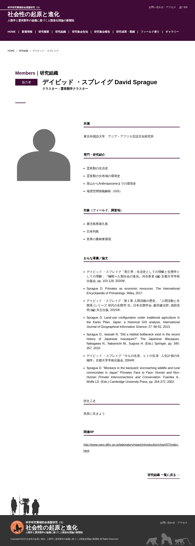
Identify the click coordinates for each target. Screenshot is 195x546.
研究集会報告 (102, 31)
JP (180, 7)
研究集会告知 (80, 31)
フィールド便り (150, 31)
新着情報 (27, 31)
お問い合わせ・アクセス (162, 7)
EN (185, 7)
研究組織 (60, 31)
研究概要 (43, 31)
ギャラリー (172, 31)
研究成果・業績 (125, 31)
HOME (12, 31)
